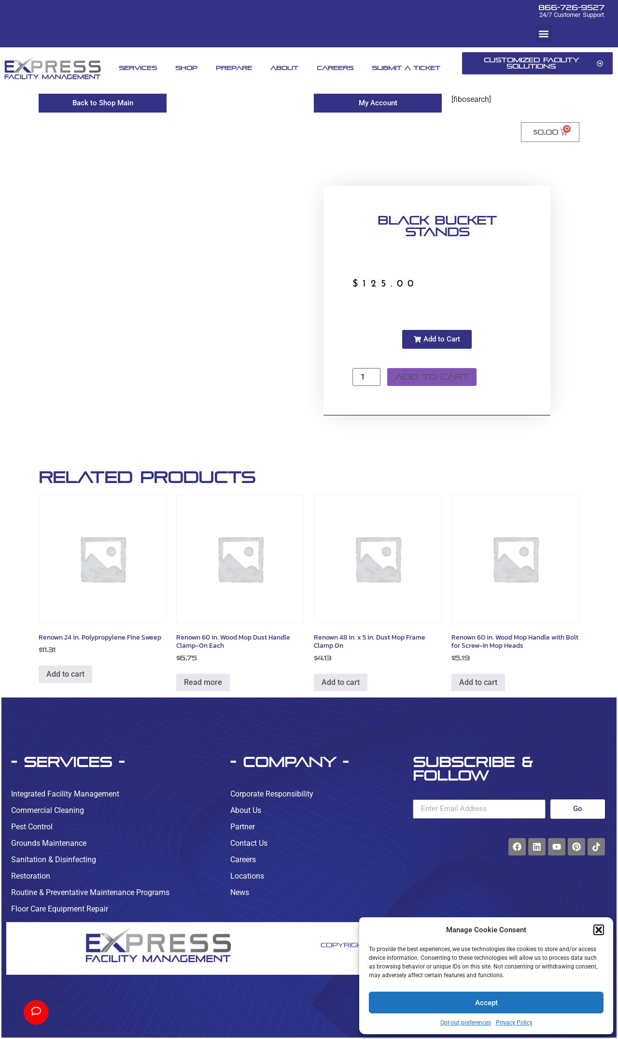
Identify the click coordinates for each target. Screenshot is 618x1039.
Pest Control (32, 826)
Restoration (30, 876)
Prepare (234, 67)
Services (138, 67)
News (239, 892)
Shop (186, 67)
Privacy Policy (514, 1022)
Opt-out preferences (465, 1022)
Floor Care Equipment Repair (59, 908)
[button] (599, 930)
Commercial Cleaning (47, 810)
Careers (335, 67)
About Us (245, 810)
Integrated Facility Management (65, 793)
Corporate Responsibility (271, 793)
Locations (247, 876)
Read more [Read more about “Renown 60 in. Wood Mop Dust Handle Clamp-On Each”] (203, 682)
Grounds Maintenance (48, 843)
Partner (242, 826)
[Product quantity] (366, 377)
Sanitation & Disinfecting (53, 859)
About (284, 67)
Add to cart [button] (65, 674)
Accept (486, 1002)
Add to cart (432, 377)
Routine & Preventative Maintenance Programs (90, 892)
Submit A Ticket (406, 67)
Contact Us (248, 843)
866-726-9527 (571, 7)
